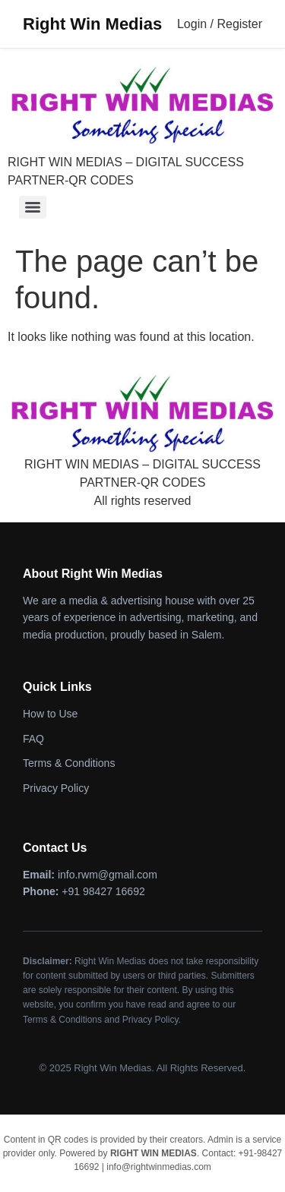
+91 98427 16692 (103, 891)
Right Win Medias (92, 23)
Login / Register (219, 23)
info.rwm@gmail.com (107, 875)
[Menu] (32, 207)
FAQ (33, 739)
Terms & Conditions (69, 763)
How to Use (50, 714)
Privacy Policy (56, 788)
